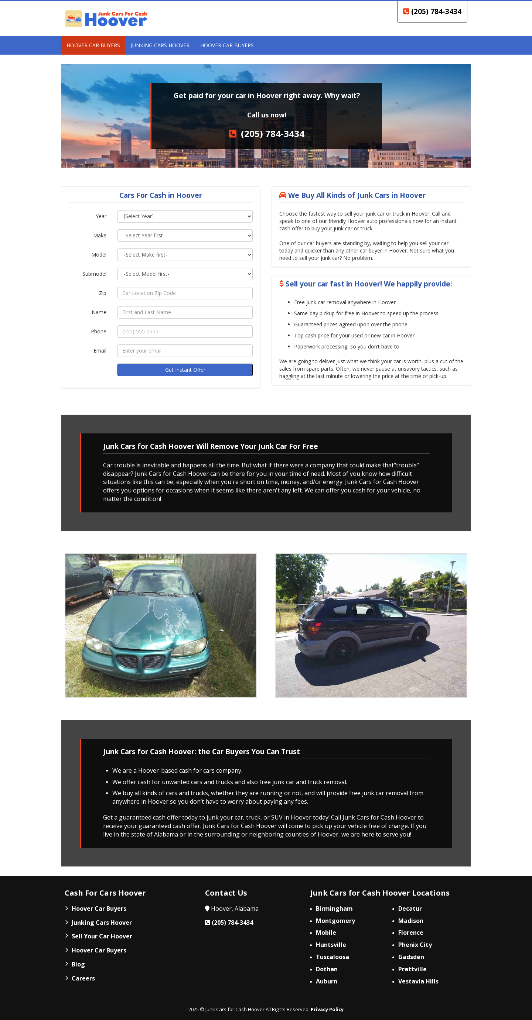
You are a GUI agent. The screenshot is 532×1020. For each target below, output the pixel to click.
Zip (102, 292)
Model (98, 254)
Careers (83, 978)
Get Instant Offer (185, 369)
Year (101, 216)
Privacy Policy (327, 1009)
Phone (98, 331)
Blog (78, 964)
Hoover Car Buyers (99, 908)
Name (99, 312)
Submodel (94, 273)
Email (99, 350)
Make (99, 235)
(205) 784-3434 (432, 11)
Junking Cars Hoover (102, 922)
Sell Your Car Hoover (102, 936)
